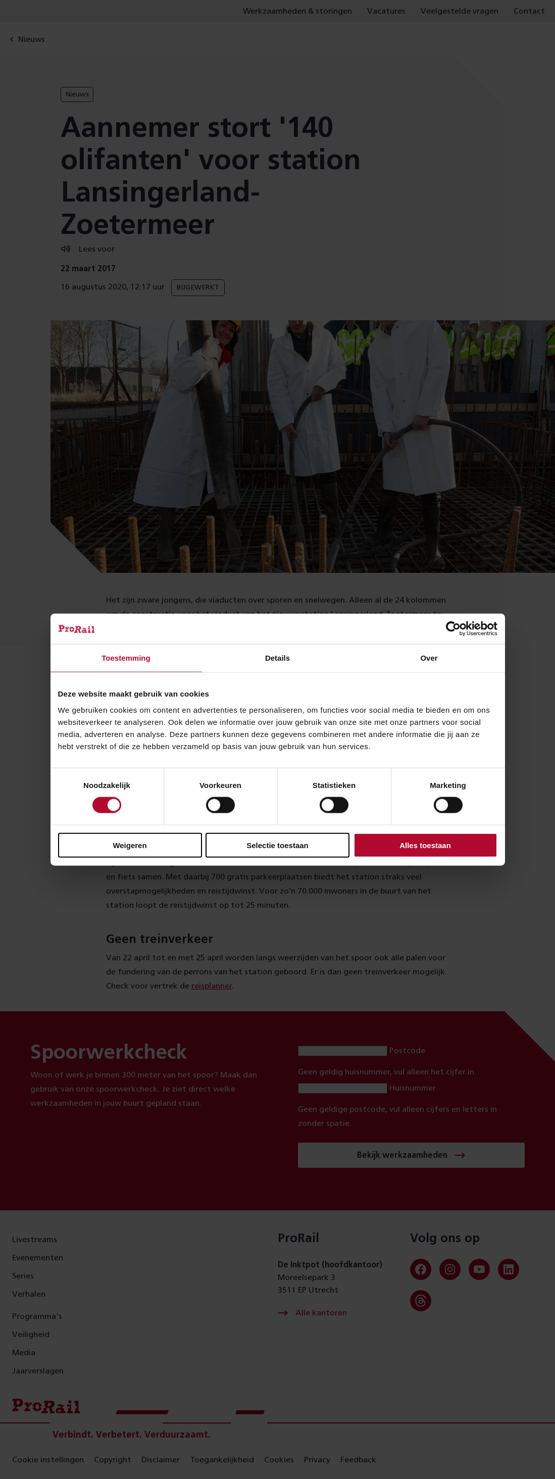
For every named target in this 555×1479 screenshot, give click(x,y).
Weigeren (129, 845)
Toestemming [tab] (126, 658)
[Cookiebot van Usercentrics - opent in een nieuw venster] (453, 628)
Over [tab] (428, 658)
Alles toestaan (425, 845)
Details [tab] (277, 658)
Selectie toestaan (277, 845)
